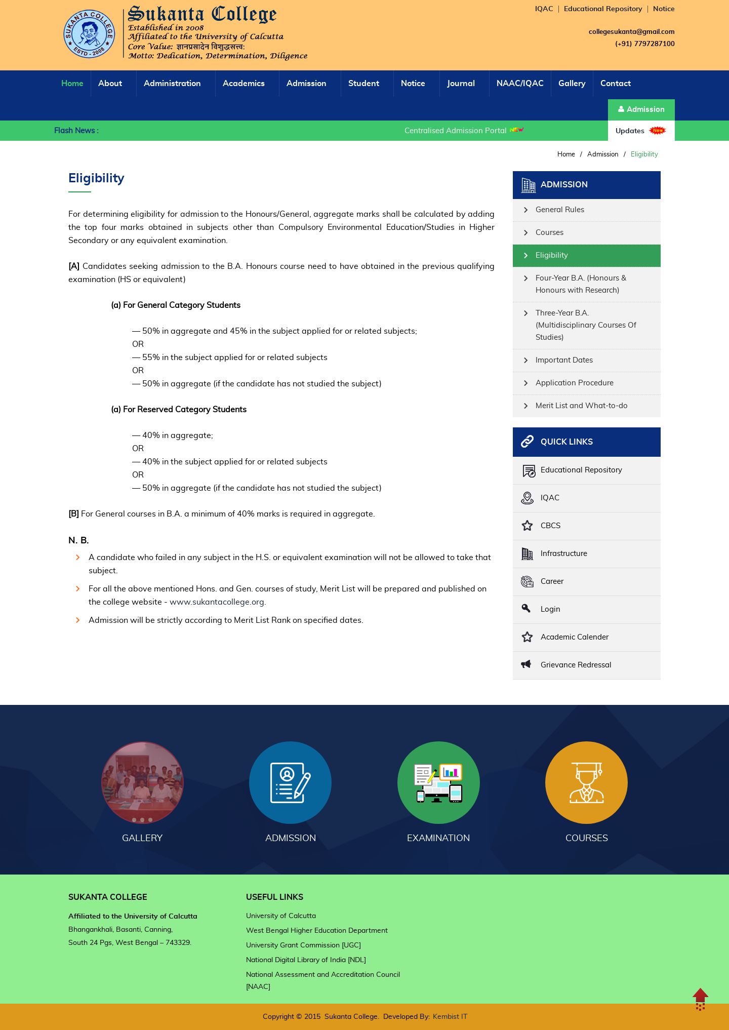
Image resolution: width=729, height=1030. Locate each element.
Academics (244, 84)
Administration (172, 84)
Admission (307, 84)
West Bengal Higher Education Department (317, 930)
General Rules (560, 210)
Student (363, 84)
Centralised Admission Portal (457, 131)
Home (72, 84)
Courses (549, 232)
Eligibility (552, 255)
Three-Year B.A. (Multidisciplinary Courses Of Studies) (586, 325)
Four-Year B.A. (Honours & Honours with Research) (581, 284)
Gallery (572, 84)
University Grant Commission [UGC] (303, 945)
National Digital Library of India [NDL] (306, 960)
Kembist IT (450, 1016)
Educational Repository (603, 9)
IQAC (544, 9)
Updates (641, 130)
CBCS (550, 526)
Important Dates (564, 360)
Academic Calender (575, 637)
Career (552, 581)
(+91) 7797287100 (645, 44)
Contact (615, 84)
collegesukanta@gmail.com (632, 32)
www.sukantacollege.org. (218, 602)
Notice (664, 9)
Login (550, 609)
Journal (461, 84)
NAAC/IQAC (520, 84)
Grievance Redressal (576, 665)
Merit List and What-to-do (582, 406)
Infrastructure (564, 554)
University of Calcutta (281, 916)
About (110, 84)
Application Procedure (575, 383)
